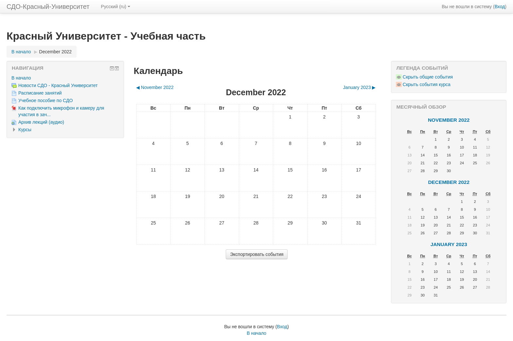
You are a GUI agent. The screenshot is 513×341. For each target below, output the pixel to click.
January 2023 (449, 244)
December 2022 (55, 51)
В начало (21, 78)
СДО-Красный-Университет (48, 6)
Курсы (24, 129)
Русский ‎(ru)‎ (115, 6)
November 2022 (448, 120)
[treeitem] (65, 78)
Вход (500, 6)
